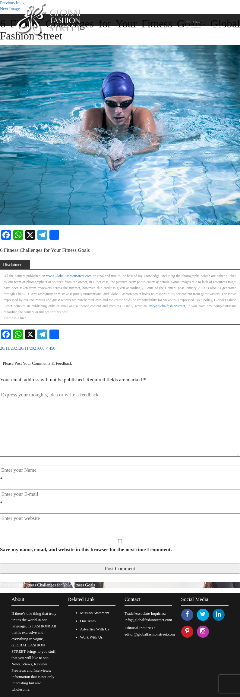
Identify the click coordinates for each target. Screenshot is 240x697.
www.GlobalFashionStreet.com (69, 276)
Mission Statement (94, 613)
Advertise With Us (94, 629)
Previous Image (13, 3)
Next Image (10, 9)
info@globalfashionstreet (166, 306)
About (17, 599)
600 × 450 (46, 348)
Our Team (88, 621)
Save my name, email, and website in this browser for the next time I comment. (86, 549)
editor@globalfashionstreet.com (150, 634)
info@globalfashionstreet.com (148, 619)
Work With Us (91, 637)
